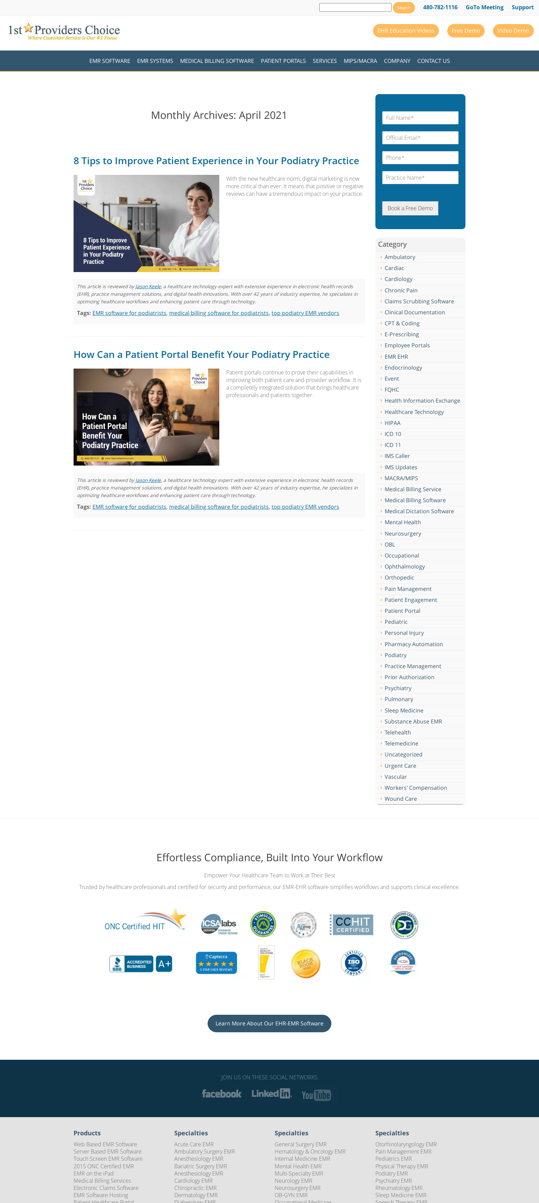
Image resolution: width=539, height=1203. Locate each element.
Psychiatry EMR (393, 1180)
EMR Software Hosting (101, 1195)
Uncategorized (403, 754)
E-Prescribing (402, 334)
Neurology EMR (293, 1180)
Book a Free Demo (410, 208)
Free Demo (466, 30)
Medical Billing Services (102, 1180)
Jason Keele (148, 286)
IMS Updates (401, 467)
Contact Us (433, 61)
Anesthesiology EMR (198, 1158)
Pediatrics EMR (393, 1158)
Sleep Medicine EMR (401, 1195)
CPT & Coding (402, 323)
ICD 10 (393, 434)
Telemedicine (401, 743)
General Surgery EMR (301, 1144)
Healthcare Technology (414, 412)
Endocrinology (403, 367)
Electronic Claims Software (106, 1188)
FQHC (392, 389)
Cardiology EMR (193, 1180)
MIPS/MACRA (360, 61)
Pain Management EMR (403, 1151)
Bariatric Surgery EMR (200, 1166)
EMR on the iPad (94, 1173)
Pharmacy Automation (414, 644)
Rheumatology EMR (399, 1188)
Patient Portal (402, 611)
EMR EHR (396, 356)
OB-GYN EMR (291, 1195)
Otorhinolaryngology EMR (406, 1144)
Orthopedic (399, 577)
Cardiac (394, 268)
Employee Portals (407, 345)
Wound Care (401, 798)
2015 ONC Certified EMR (104, 1166)
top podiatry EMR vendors (305, 313)
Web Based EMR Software (105, 1144)
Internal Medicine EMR (302, 1158)
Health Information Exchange (422, 400)
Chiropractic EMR (195, 1188)
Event (392, 378)
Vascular (396, 776)
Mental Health (403, 522)
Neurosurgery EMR (298, 1188)
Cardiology (398, 279)
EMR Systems (155, 61)
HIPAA (392, 423)
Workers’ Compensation (416, 787)
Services (325, 61)
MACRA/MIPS (401, 478)
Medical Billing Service (413, 489)
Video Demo (513, 30)
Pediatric (396, 622)
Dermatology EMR (196, 1195)
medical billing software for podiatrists (219, 313)
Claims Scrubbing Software (419, 301)
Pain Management (408, 589)
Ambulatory (400, 257)
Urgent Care (400, 765)
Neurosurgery (403, 533)
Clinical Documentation (415, 312)
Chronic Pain (401, 290)
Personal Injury (404, 633)
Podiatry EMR (391, 1173)
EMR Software (109, 61)
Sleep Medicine (404, 710)
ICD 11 (393, 445)
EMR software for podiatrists (129, 313)
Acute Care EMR (194, 1144)
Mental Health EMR (298, 1166)
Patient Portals (283, 61)
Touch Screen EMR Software (108, 1158)
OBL (390, 544)
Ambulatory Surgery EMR (204, 1151)
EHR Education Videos (405, 30)
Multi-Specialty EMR (299, 1173)
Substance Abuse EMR (413, 721)
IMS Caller (397, 456)
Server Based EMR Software (108, 1151)
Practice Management (413, 666)
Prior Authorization (409, 677)
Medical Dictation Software (419, 511)
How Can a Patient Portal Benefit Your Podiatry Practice (202, 354)
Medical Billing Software (217, 61)
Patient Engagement (411, 600)
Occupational (402, 555)
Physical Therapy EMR (401, 1166)
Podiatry (396, 655)
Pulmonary (399, 699)
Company (397, 61)
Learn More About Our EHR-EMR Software (269, 1023)
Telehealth (398, 732)
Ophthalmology (405, 566)
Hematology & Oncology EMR (310, 1151)
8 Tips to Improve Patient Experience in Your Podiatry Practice (216, 160)
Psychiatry (398, 688)
